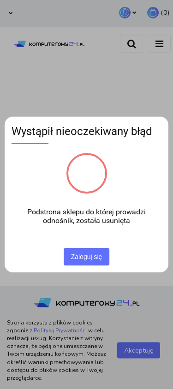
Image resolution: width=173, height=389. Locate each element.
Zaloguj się (86, 256)
